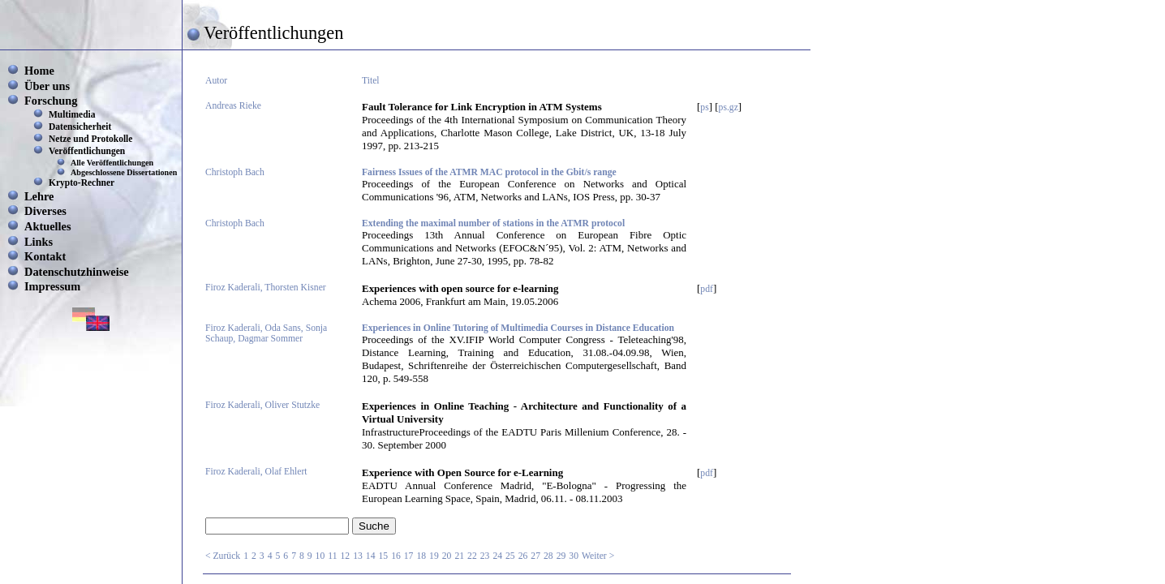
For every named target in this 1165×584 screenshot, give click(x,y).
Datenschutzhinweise (76, 271)
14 (371, 556)
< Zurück (222, 556)
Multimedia (72, 114)
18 (421, 556)
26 (523, 556)
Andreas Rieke (233, 106)
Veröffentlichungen (87, 151)
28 (548, 556)
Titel (371, 80)
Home (39, 70)
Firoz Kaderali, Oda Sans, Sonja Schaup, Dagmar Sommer (266, 333)
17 (409, 556)
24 (497, 556)
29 (561, 556)
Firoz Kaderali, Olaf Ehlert (256, 471)
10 (320, 556)
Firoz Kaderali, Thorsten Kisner (265, 287)
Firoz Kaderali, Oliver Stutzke (262, 405)
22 (472, 556)
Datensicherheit (80, 126)
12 (345, 556)
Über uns (47, 85)
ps (704, 107)
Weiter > (598, 556)
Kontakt (45, 256)
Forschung (51, 100)
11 (332, 556)
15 (383, 556)
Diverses (45, 210)
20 (447, 556)
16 (396, 556)
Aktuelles (47, 226)
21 (459, 556)
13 (358, 556)
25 (510, 556)
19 (434, 556)
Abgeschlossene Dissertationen (124, 172)
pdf (706, 289)
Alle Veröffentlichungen (112, 162)
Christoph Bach (234, 172)
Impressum (52, 286)
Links (38, 241)
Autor (216, 80)
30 (573, 556)
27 (535, 556)
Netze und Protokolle (90, 139)
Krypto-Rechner (81, 182)
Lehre (39, 196)
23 (485, 556)
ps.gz (728, 107)
